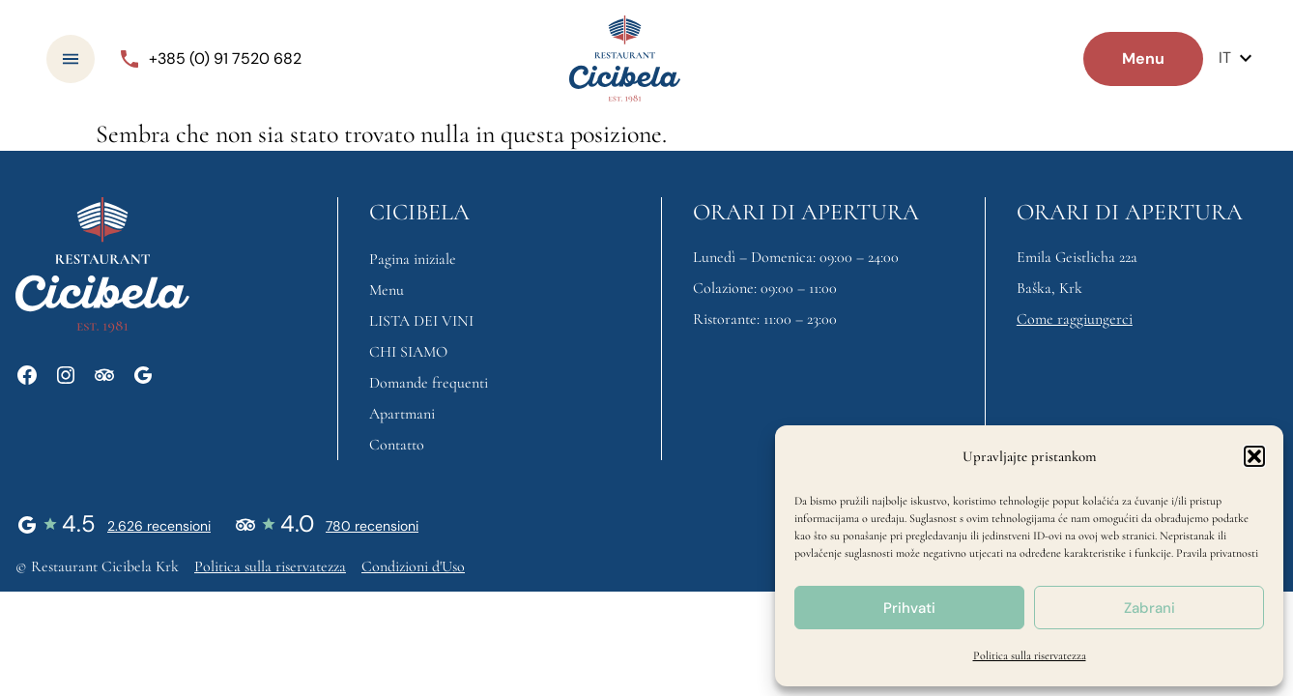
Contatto (396, 444)
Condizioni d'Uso (413, 566)
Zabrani (1149, 608)
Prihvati (909, 608)
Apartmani (402, 413)
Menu (386, 290)
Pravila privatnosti (1217, 553)
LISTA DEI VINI (421, 321)
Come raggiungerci (1075, 319)
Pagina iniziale (412, 259)
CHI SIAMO (408, 352)
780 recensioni (372, 526)
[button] (1254, 456)
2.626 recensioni (159, 526)
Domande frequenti (428, 382)
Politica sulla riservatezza (1029, 655)
